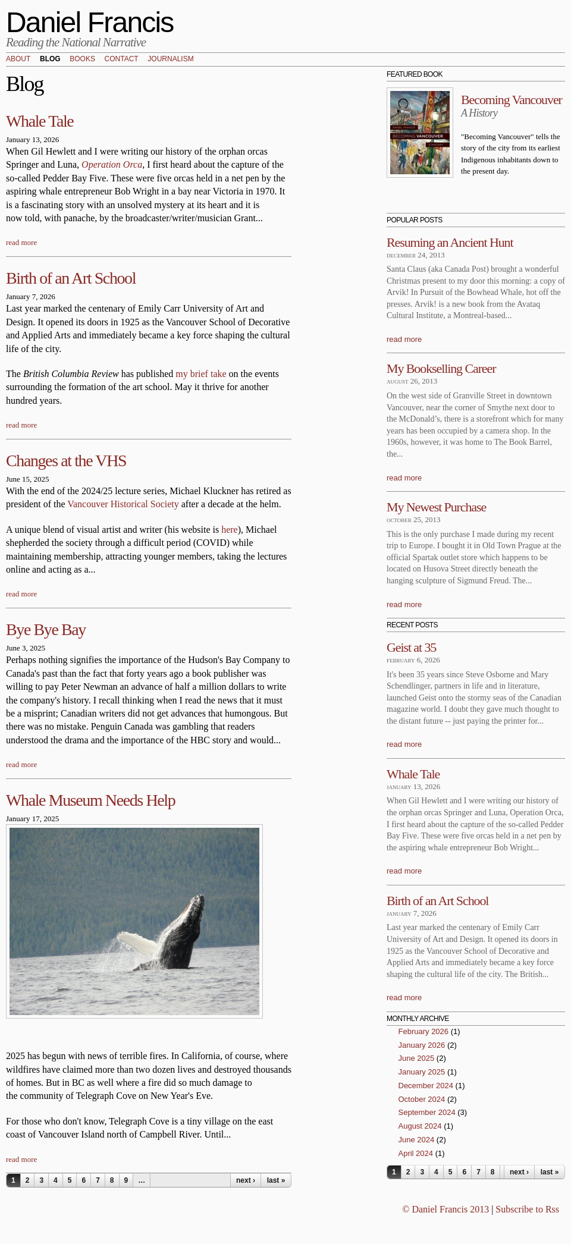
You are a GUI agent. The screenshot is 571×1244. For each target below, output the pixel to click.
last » (276, 1180)
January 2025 (422, 1071)
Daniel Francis (90, 22)
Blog (50, 59)
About (18, 59)
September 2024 (427, 1112)
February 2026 (424, 1031)
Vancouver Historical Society (123, 504)
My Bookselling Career (441, 368)
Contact (122, 59)
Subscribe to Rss (527, 1209)
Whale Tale (39, 121)
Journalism (170, 59)
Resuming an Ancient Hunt (450, 242)
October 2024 (422, 1099)
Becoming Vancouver (511, 99)
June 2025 (417, 1058)
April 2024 (416, 1153)
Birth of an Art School (71, 278)
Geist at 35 (411, 647)
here (229, 529)
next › (245, 1180)
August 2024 (420, 1126)
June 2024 (417, 1139)
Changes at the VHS (66, 460)
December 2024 (426, 1085)
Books (82, 59)
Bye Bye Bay (46, 629)
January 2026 (422, 1045)
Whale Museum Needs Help (90, 800)
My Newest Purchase (436, 507)
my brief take (201, 374)
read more (21, 242)
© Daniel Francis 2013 (445, 1209)
